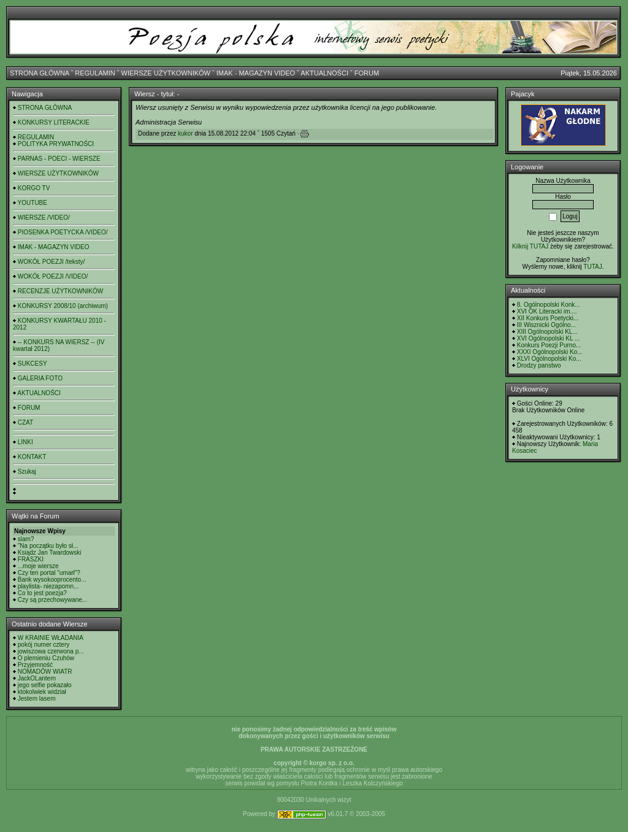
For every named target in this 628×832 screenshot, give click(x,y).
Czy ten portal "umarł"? (49, 572)
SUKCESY (32, 363)
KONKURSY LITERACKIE (54, 122)
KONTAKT (32, 456)
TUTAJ (592, 266)
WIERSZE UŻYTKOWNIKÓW (165, 73)
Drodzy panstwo (539, 365)
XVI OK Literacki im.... (547, 311)
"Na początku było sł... (48, 545)
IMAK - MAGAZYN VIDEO (255, 73)
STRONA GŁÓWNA (39, 73)
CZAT (25, 422)
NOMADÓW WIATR (45, 671)
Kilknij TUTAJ (530, 246)
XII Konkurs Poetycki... (548, 318)
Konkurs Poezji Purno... (549, 345)
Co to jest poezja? (42, 593)
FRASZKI (31, 559)
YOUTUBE (32, 202)
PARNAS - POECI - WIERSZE (59, 158)
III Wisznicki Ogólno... (546, 325)
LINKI (25, 442)
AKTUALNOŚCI (324, 73)
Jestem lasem (37, 698)
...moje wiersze (38, 566)
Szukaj (27, 471)
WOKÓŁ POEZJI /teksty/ (51, 261)
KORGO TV (34, 188)
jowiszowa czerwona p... (51, 651)
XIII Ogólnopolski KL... (547, 331)
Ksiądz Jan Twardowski (50, 552)
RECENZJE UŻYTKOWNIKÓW (60, 291)
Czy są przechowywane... (52, 599)
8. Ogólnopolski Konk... (548, 304)
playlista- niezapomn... (48, 586)
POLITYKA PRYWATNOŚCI (56, 144)
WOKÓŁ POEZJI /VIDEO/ (53, 276)
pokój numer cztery (43, 644)
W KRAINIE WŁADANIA (50, 637)
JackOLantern (37, 678)
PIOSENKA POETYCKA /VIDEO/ (63, 232)
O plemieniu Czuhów (46, 658)
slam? (26, 539)
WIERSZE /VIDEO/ (44, 217)
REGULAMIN (95, 73)
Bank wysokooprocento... (52, 579)
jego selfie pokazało (45, 685)
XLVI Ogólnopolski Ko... (549, 358)
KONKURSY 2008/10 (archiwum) (63, 305)
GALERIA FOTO (40, 378)
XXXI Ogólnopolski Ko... (550, 352)
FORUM (366, 73)
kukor (185, 133)
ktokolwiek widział (42, 691)
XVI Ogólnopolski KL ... (548, 338)
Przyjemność (35, 664)
